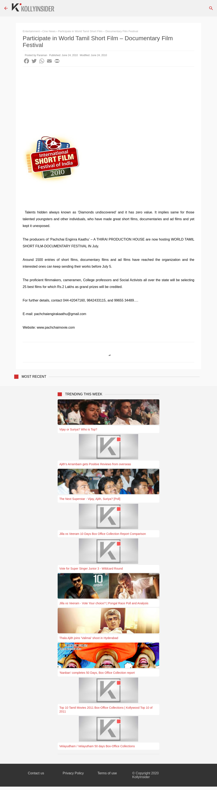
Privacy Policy (73, 773)
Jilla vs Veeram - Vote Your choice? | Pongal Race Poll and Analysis (103, 603)
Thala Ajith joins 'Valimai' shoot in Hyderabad (88, 638)
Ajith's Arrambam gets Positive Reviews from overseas (95, 464)
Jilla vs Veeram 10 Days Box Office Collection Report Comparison (102, 533)
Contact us (36, 773)
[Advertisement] (108, 98)
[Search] (211, 8)
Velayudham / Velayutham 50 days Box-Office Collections (97, 746)
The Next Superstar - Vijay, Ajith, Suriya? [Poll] (89, 499)
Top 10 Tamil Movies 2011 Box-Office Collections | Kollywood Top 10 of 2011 (105, 709)
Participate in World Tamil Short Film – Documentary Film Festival (98, 31)
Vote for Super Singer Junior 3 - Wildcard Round (91, 568)
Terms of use (107, 773)
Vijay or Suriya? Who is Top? (78, 429)
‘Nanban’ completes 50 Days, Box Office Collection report (97, 672)
